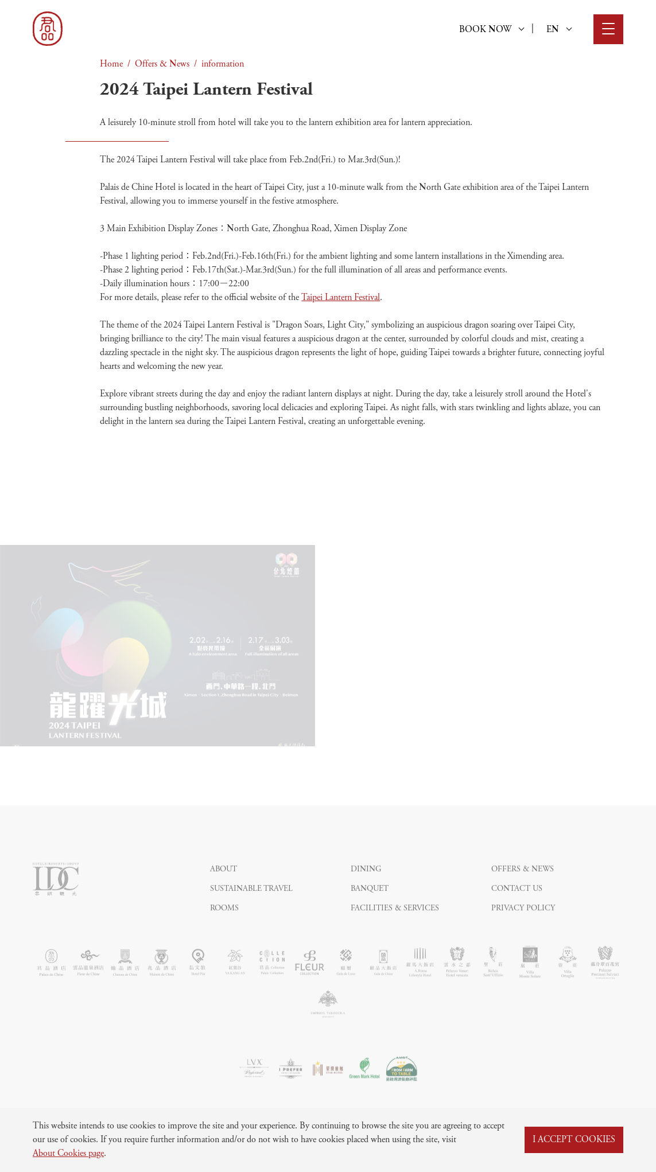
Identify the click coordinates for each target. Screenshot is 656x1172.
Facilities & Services (395, 930)
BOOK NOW (491, 29)
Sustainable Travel (251, 910)
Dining (366, 891)
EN (559, 29)
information (222, 64)
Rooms (224, 930)
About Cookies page (68, 1153)
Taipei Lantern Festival (340, 297)
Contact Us (516, 910)
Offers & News (162, 64)
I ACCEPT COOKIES (574, 1139)
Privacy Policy (523, 930)
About (223, 891)
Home (111, 64)
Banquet (370, 910)
